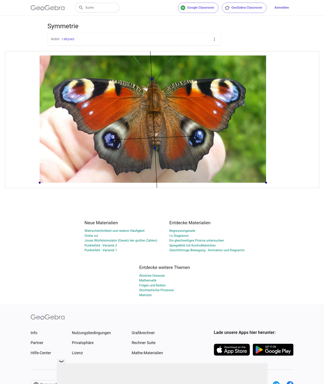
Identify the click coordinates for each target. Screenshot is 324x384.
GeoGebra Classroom (243, 7)
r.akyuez (68, 39)
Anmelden (281, 7)
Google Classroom (197, 7)
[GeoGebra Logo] (48, 7)
